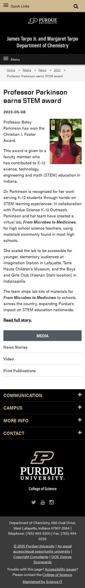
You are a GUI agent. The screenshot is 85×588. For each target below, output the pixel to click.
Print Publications (19, 370)
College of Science (57, 574)
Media (27, 70)
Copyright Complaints (31, 556)
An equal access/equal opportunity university (42, 548)
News (42, 70)
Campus (42, 408)
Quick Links (16, 6)
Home (11, 70)
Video (8, 359)
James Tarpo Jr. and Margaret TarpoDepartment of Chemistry (42, 42)
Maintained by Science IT (42, 581)
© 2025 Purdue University (34, 546)
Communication (42, 395)
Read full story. (17, 320)
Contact (42, 433)
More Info (42, 420)
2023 (57, 70)
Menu (11, 59)
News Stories (15, 347)
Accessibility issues (60, 569)
